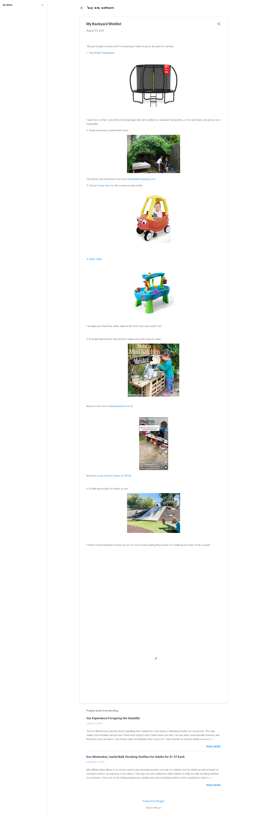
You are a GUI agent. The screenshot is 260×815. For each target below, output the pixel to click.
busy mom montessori (101, 8)
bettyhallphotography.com (141, 179)
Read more (213, 746)
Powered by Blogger (153, 801)
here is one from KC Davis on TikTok (111, 475)
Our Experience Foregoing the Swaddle (113, 718)
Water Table (95, 259)
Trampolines (107, 52)
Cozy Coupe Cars (100, 185)
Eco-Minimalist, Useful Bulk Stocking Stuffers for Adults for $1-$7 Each (135, 757)
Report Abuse (153, 807)
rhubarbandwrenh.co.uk (120, 406)
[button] (219, 24)
